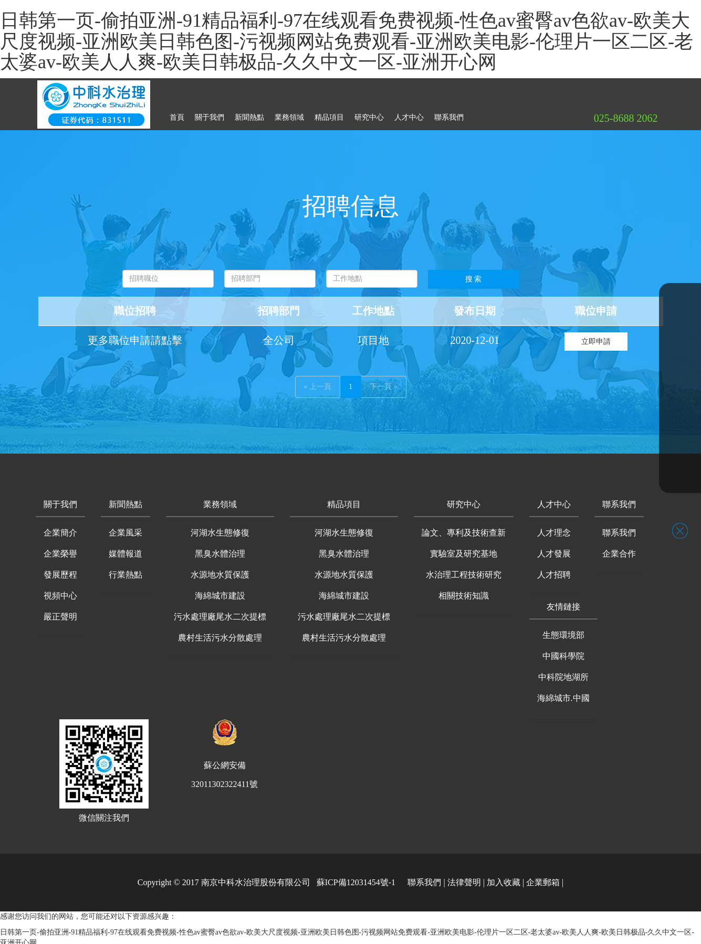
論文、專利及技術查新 (464, 528)
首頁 (177, 114)
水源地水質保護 (220, 570)
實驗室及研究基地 (463, 549)
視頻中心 (60, 591)
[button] (60, 501)
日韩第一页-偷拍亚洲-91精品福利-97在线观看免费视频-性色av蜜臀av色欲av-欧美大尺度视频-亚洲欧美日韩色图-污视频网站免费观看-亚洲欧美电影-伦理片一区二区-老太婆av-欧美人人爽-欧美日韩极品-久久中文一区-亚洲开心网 (346, 41)
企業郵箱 (543, 878)
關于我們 (209, 114)
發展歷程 (60, 570)
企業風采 (125, 528)
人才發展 (554, 549)
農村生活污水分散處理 (220, 633)
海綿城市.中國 (563, 693)
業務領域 (289, 114)
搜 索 (473, 275)
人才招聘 (554, 570)
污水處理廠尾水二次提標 (220, 612)
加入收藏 (503, 878)
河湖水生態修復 (220, 528)
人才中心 (409, 114)
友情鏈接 (563, 602)
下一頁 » (383, 382)
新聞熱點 (249, 114)
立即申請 (596, 337)
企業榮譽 (60, 549)
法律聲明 (464, 878)
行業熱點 (125, 570)
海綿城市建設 (220, 591)
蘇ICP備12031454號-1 (356, 878)
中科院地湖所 (563, 672)
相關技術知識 (463, 591)
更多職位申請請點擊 (135, 336)
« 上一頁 (318, 382)
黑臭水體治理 (220, 549)
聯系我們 (449, 114)
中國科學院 (563, 651)
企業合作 (619, 549)
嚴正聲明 (60, 612)
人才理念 (554, 528)
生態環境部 (563, 630)
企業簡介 (60, 528)
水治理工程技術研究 (463, 570)
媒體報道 (125, 549)
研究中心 (369, 114)
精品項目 (329, 114)
